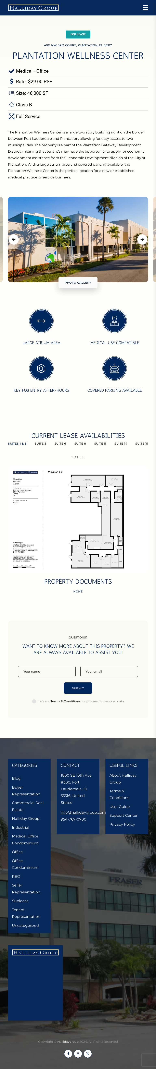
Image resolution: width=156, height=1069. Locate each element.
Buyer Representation (26, 790)
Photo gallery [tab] (78, 282)
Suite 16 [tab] (78, 457)
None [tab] (77, 591)
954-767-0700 (73, 819)
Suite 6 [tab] (60, 443)
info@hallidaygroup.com (83, 812)
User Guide (119, 806)
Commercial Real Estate (28, 806)
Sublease (20, 901)
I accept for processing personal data (81, 701)
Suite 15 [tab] (141, 443)
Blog (16, 778)
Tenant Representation (26, 913)
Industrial (20, 827)
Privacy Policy (122, 824)
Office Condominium (25, 864)
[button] (78, 34)
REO (16, 876)
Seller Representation (26, 888)
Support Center (123, 815)
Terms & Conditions (119, 794)
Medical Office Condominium (25, 839)
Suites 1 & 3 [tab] (17, 443)
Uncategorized (25, 925)
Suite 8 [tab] (80, 443)
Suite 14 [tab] (120, 443)
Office (17, 852)
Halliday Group (25, 818)
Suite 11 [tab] (100, 443)
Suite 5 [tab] (40, 443)
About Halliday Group (123, 778)
